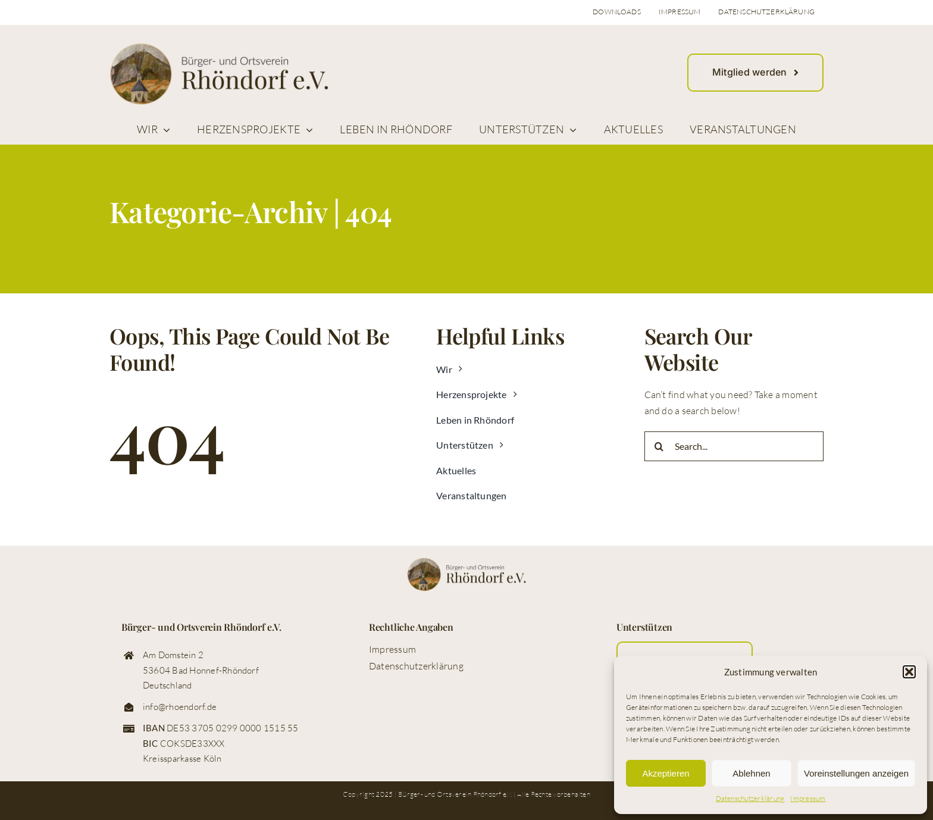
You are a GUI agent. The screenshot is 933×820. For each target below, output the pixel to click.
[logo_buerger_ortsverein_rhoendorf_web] (218, 48)
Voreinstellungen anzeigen (856, 773)
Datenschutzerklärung (750, 798)
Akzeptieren (665, 773)
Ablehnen (751, 773)
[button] (909, 672)
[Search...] (734, 446)
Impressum (807, 798)
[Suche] (659, 446)
